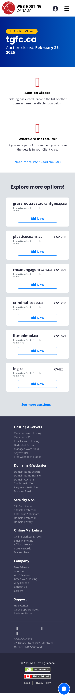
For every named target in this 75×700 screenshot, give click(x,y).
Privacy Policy (43, 682)
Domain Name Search (27, 471)
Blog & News (21, 567)
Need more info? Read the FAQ (38, 162)
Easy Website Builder (26, 487)
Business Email (22, 491)
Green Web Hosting (25, 579)
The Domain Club (24, 483)
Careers (18, 591)
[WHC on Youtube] (51, 628)
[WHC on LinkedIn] (35, 628)
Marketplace (21, 552)
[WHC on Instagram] (43, 628)
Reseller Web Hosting (26, 441)
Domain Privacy (23, 522)
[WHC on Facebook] (18, 628)
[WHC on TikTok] (18, 634)
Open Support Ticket (26, 609)
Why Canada (21, 583)
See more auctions (36, 404)
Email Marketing (23, 540)
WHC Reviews (22, 575)
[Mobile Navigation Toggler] (67, 8)
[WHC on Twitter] (26, 628)
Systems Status (23, 613)
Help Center (21, 605)
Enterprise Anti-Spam (26, 514)
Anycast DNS (21, 453)
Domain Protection (25, 518)
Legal (27, 682)
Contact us (20, 587)
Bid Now (37, 218)
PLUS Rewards (22, 548)
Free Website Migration (28, 457)
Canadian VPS (22, 437)
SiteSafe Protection (25, 510)
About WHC (21, 571)
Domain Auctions (24, 479)
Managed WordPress (26, 449)
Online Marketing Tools (28, 536)
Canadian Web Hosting (27, 433)
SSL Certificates (23, 506)
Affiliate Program (24, 544)
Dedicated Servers (24, 445)
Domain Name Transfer (28, 475)
